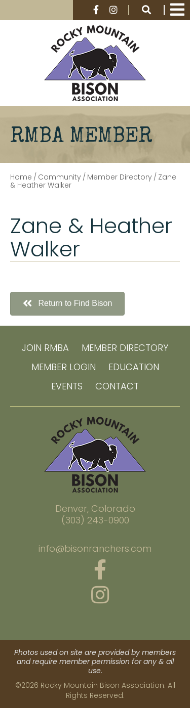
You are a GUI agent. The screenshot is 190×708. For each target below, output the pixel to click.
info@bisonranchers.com (95, 549)
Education (133, 367)
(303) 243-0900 (95, 520)
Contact (117, 386)
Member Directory (125, 347)
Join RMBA (45, 347)
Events (67, 386)
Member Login (63, 367)
